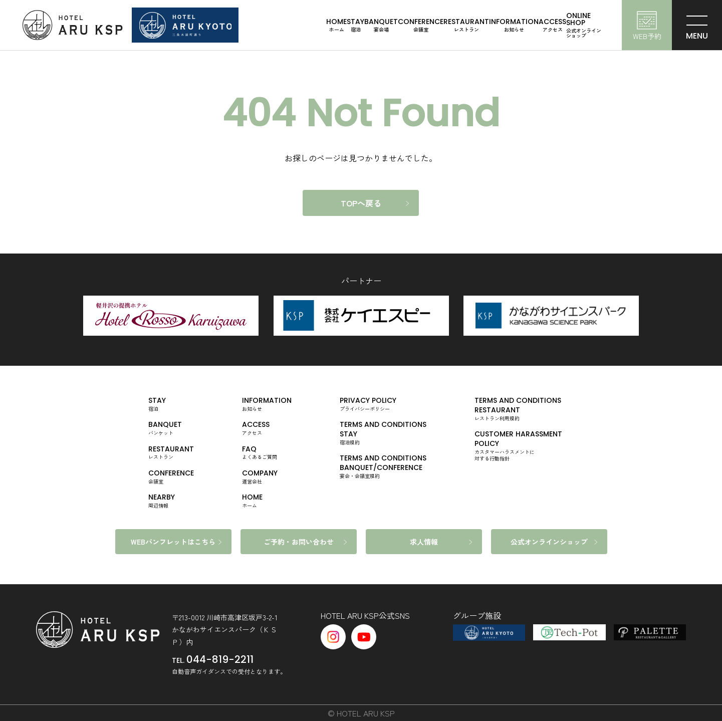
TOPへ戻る (361, 203)
